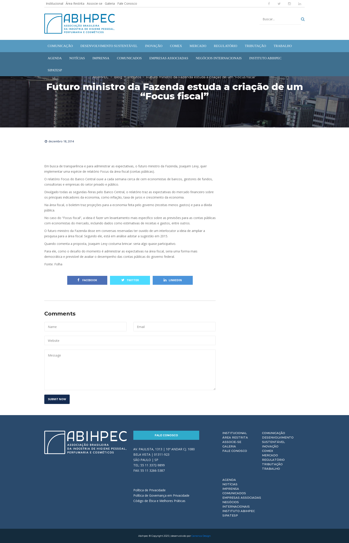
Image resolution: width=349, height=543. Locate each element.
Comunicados (234, 493)
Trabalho (271, 468)
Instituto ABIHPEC (238, 511)
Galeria (110, 3)
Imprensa (230, 488)
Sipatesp (230, 515)
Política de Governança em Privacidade (161, 495)
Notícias (229, 484)
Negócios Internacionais (236, 504)
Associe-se (94, 3)
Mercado (270, 455)
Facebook (87, 280)
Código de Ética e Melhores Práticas (159, 501)
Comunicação (273, 433)
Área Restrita (75, 3)
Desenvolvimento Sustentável (278, 440)
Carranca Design (201, 535)
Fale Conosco (127, 3)
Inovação (270, 446)
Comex (267, 451)
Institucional (54, 3)
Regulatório (273, 459)
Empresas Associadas (241, 497)
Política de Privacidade (149, 490)
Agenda (229, 480)
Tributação (272, 464)
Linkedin (173, 280)
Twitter (130, 280)
